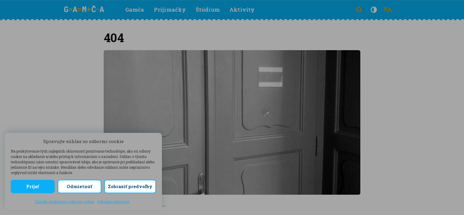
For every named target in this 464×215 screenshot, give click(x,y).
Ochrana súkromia (113, 201)
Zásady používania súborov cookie (64, 201)
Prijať (32, 186)
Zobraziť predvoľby (130, 186)
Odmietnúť (79, 186)
